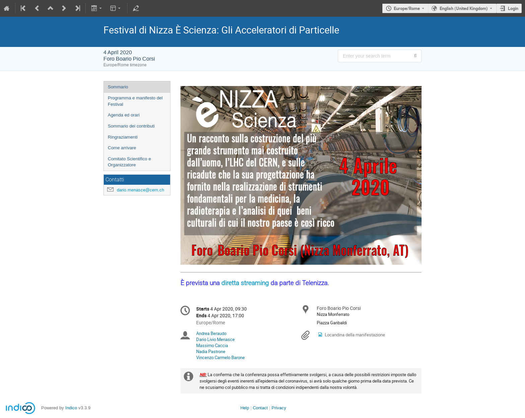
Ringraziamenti (123, 137)
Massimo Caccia (212, 345)
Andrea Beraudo (211, 333)
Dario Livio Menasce (215, 339)
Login (513, 8)
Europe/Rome (407, 8)
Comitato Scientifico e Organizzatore (129, 162)
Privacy (279, 408)
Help (244, 408)
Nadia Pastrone (210, 351)
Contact (260, 408)
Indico (71, 408)
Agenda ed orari (124, 114)
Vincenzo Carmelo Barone (220, 357)
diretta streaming (245, 283)
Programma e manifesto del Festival (135, 101)
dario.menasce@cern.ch (140, 190)
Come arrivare (122, 147)
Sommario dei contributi (131, 126)
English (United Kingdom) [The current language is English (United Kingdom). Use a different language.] (464, 8)
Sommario (118, 86)
